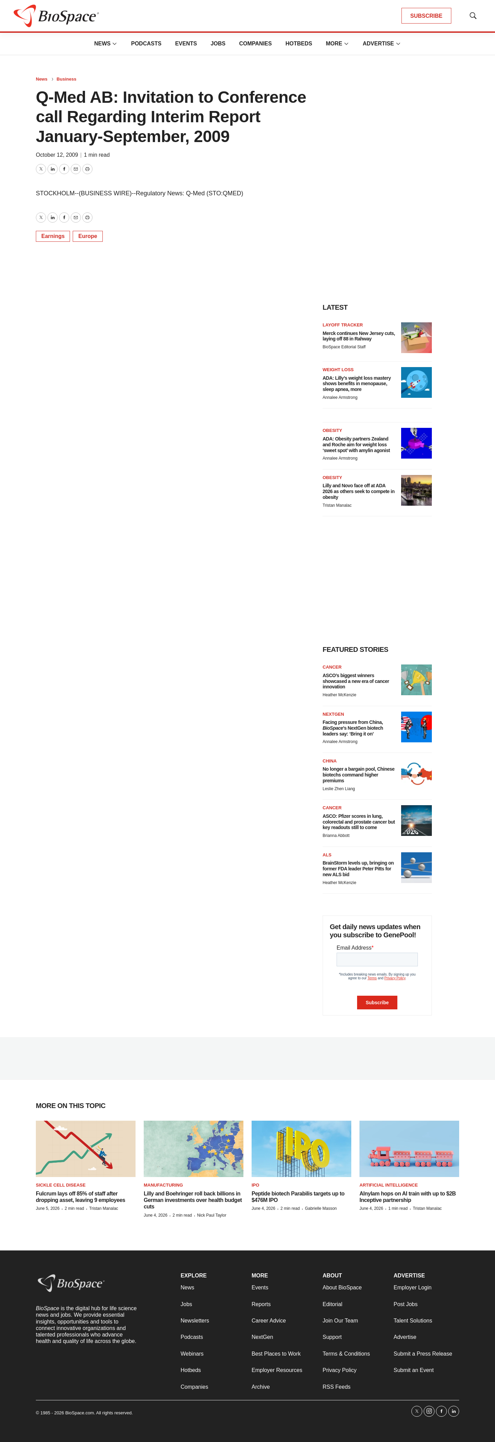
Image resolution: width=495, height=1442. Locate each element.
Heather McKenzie (339, 694)
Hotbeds (298, 43)
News (102, 43)
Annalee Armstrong (340, 397)
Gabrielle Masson (321, 1208)
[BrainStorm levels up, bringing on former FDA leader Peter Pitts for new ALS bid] (416, 867)
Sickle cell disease (61, 1185)
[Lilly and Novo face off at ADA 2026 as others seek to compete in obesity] (416, 490)
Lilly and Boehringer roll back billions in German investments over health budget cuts (193, 1200)
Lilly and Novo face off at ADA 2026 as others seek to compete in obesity (359, 491)
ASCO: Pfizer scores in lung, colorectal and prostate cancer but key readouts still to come (359, 821)
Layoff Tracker (343, 324)
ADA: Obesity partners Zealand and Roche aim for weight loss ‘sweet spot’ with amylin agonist (356, 444)
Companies (255, 43)
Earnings (53, 236)
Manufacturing (163, 1185)
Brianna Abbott (336, 835)
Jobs (218, 43)
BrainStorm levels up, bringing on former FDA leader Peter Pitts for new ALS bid (358, 868)
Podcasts (146, 43)
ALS (327, 854)
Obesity (332, 430)
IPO (255, 1185)
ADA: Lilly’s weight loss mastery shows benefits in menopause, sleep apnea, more (357, 383)
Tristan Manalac (337, 505)
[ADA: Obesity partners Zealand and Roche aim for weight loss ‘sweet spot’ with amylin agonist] (416, 443)
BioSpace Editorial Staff (344, 347)
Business (66, 79)
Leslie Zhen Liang (339, 788)
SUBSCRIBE (426, 16)
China (330, 761)
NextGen (333, 714)
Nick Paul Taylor (211, 1215)
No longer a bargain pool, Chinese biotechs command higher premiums (359, 774)
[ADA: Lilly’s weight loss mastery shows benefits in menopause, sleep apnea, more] (416, 382)
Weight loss (338, 369)
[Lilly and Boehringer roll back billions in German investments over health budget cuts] (193, 1149)
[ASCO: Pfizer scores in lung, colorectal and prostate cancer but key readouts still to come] (416, 820)
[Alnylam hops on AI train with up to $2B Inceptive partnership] (409, 1149)
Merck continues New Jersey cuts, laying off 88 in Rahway (359, 336)
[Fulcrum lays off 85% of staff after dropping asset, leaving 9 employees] (86, 1149)
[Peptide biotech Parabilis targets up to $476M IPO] (301, 1149)
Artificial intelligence (388, 1185)
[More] (114, 43)
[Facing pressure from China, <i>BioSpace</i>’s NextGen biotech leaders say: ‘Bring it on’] (416, 727)
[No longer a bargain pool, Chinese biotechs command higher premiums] (416, 773)
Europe (87, 236)
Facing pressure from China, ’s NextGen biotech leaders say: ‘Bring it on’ (353, 728)
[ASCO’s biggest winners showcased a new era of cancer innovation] (416, 679)
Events (186, 43)
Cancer (332, 667)
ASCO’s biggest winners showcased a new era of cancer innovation (356, 681)
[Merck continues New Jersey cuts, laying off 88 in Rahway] (416, 337)
